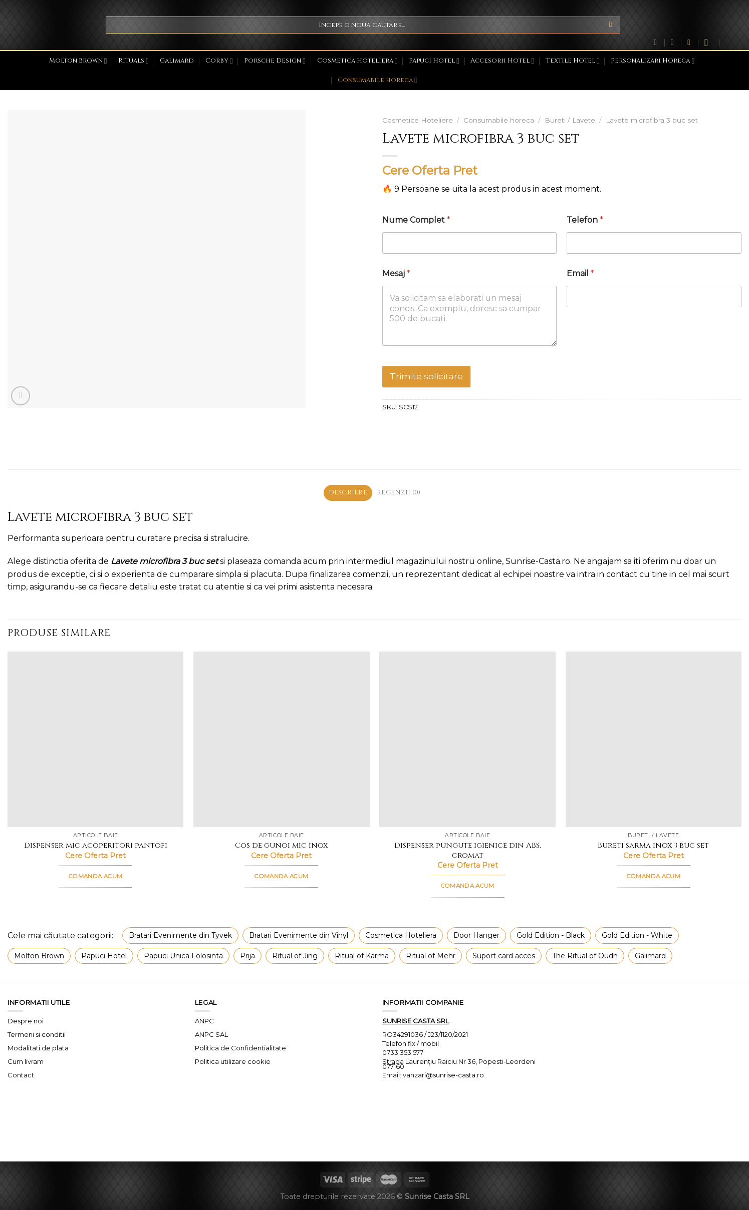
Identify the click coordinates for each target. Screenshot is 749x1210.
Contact (21, 1075)
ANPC (204, 1021)
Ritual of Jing (295, 955)
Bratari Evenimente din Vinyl (298, 935)
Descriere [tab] (348, 492)
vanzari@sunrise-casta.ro (443, 1075)
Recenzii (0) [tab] (398, 492)
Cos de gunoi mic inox (281, 846)
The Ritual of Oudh (585, 955)
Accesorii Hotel (502, 61)
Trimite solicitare (426, 376)
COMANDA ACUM (95, 876)
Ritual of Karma (362, 955)
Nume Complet (416, 220)
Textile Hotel (573, 61)
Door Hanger (476, 935)
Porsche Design (275, 61)
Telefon (585, 220)
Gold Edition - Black (551, 935)
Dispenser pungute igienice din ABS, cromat (467, 850)
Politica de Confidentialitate (240, 1048)
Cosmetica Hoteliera (357, 61)
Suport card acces (503, 955)
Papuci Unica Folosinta (183, 955)
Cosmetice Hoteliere (417, 120)
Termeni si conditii (37, 1034)
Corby (219, 61)
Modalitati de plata (38, 1048)
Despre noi (26, 1021)
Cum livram (26, 1061)
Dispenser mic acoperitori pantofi (95, 846)
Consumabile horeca (377, 80)
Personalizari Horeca (652, 61)
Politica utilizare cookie (233, 1061)
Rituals (133, 61)
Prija (247, 955)
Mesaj (396, 273)
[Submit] (611, 25)
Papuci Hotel (434, 61)
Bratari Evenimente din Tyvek (180, 935)
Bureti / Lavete (570, 120)
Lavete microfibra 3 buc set (652, 120)
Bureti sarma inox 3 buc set (653, 846)
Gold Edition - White (637, 935)
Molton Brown (78, 61)
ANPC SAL (211, 1034)
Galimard (177, 61)
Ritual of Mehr (430, 955)
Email (580, 273)
